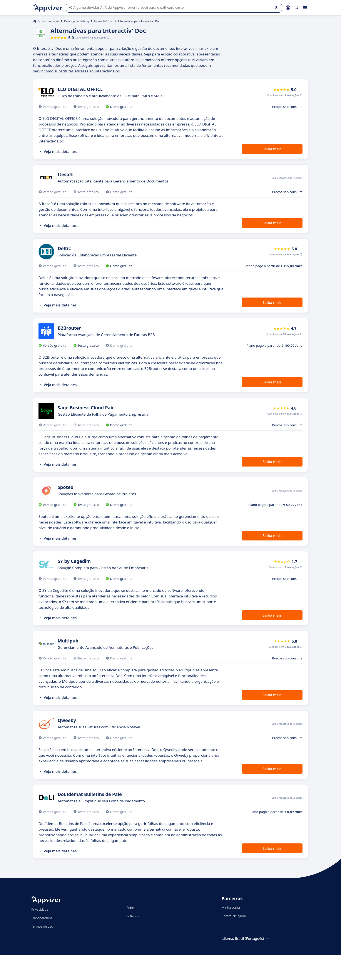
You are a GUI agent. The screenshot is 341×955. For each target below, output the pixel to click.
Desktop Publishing (76, 21)
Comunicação (50, 21)
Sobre (130, 907)
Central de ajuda (234, 916)
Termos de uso (42, 926)
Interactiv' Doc (103, 21)
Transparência (41, 918)
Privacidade (39, 909)
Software (132, 916)
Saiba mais (271, 148)
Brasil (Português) (252, 938)
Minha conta (231, 907)
